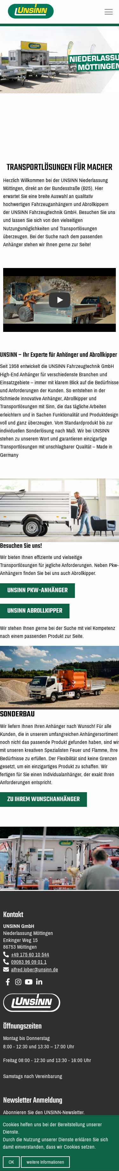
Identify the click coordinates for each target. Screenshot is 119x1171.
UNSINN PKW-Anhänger (37, 590)
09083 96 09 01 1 (29, 962)
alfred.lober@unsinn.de (34, 970)
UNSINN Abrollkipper (34, 611)
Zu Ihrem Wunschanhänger (43, 799)
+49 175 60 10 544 (30, 955)
